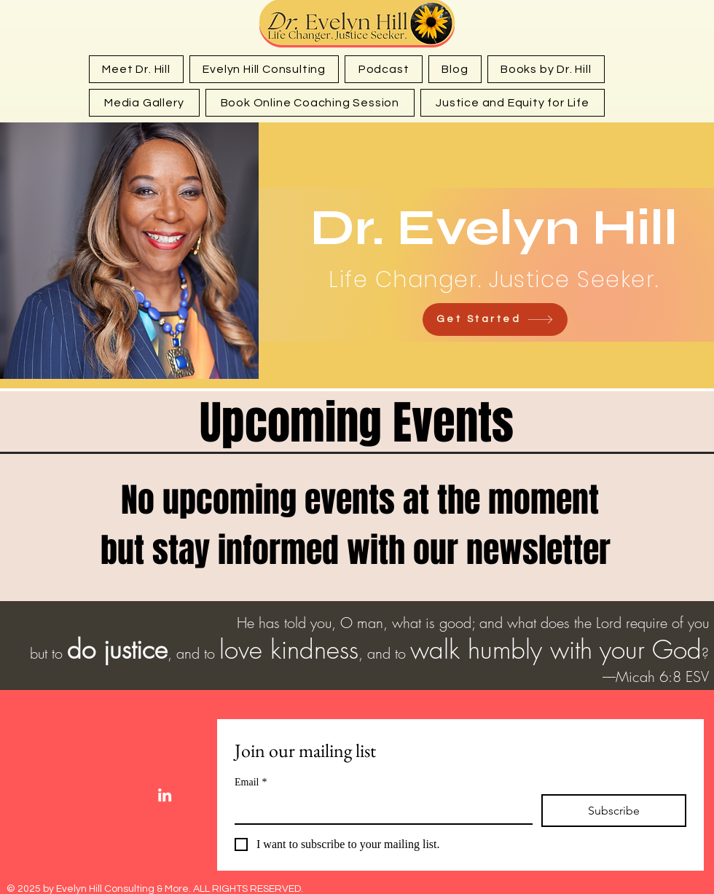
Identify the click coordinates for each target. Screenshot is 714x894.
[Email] (379, 808)
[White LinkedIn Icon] (164, 794)
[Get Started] (495, 319)
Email (251, 782)
